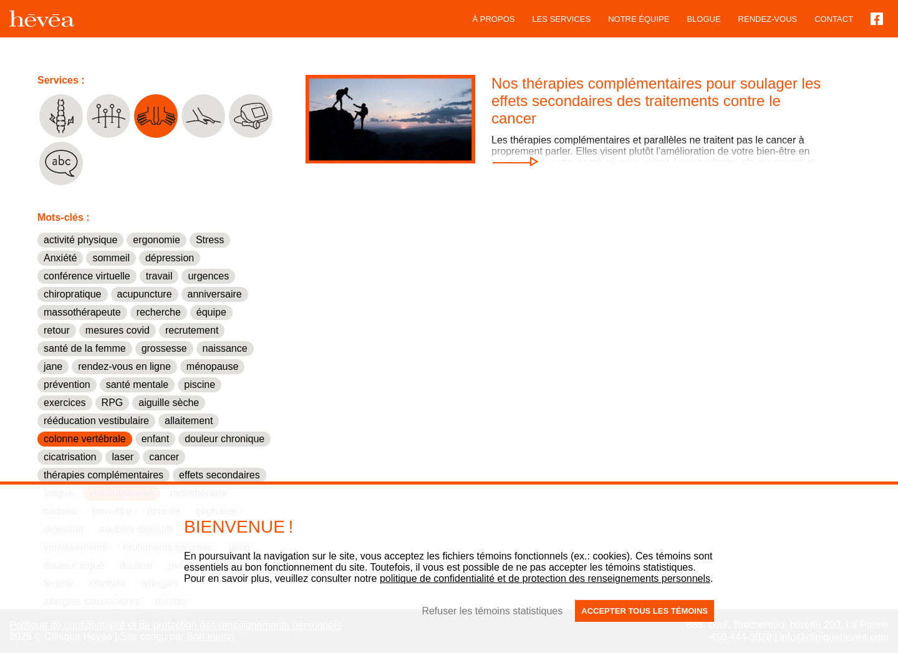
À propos (494, 19)
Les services (561, 19)
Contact (833, 19)
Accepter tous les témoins (644, 611)
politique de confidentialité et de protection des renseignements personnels (545, 578)
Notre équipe (638, 19)
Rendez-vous (768, 19)
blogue (703, 19)
